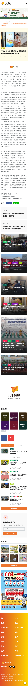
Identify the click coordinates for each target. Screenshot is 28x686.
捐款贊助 (9, 674)
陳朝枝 (6, 269)
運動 (16, 632)
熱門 (5, 304)
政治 (5, 241)
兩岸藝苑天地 (19, 655)
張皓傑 (6, 247)
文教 (20, 263)
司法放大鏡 (5, 655)
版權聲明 (11, 676)
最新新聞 (8, 22)
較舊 (6, 223)
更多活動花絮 (14, 565)
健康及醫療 (15, 263)
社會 (9, 241)
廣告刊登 (3, 674)
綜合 (20, 304)
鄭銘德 (4, 56)
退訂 (14, 533)
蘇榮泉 (13, 503)
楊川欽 (6, 371)
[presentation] (2, 14)
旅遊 (2, 646)
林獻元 (6, 291)
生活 (9, 263)
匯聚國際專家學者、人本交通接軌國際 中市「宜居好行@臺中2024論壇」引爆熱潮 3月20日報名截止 (13, 345)
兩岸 (2, 641)
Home (2, 22)
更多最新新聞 (14, 508)
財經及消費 (19, 627)
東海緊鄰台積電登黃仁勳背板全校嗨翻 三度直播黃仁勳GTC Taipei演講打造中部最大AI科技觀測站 (18, 488)
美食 (2, 651)
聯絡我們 (20, 674)
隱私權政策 (4, 676)
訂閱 (7, 533)
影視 (2, 632)
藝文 (3, 48)
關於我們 (15, 674)
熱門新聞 (20, 445)
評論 (2, 637)
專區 (16, 651)
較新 (6, 210)
